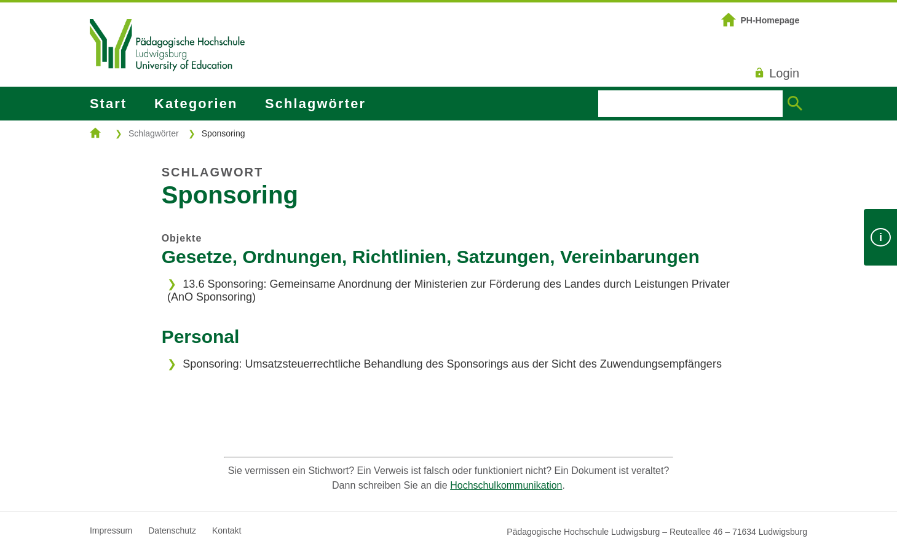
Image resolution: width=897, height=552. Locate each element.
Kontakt (226, 530)
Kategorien (195, 103)
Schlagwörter (315, 103)
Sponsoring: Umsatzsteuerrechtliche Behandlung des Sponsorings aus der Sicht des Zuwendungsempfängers (452, 364)
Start (108, 103)
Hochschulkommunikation (506, 485)
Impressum (111, 530)
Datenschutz (172, 530)
